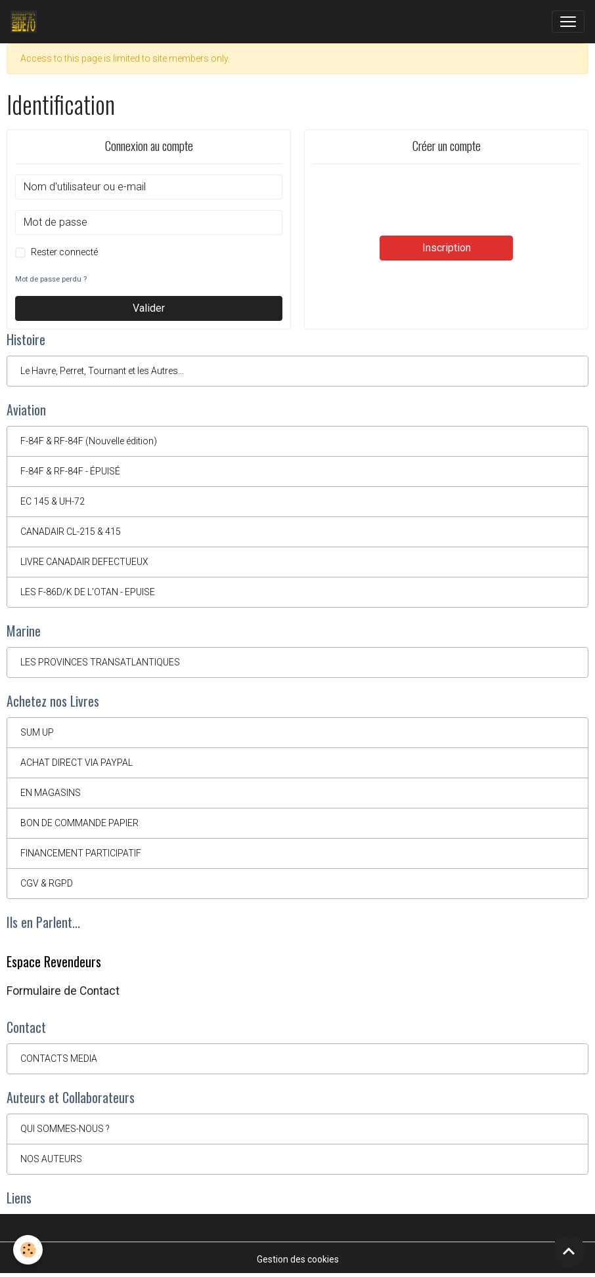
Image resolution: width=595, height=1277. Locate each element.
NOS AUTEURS (51, 1159)
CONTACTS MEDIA (58, 1058)
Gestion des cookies (298, 1259)
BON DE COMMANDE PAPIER (79, 823)
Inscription (446, 247)
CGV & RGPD (46, 883)
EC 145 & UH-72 (52, 501)
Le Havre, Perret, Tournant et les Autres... (102, 371)
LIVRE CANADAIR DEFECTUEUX (84, 561)
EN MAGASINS (50, 792)
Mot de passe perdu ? (51, 279)
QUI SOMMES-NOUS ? (65, 1128)
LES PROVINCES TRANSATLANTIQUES (100, 662)
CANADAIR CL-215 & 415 (70, 531)
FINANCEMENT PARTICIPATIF (80, 853)
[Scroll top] (568, 1250)
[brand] (26, 21)
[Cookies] (28, 1250)
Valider (149, 308)
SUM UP (37, 732)
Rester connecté (64, 252)
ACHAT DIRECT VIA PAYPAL (76, 762)
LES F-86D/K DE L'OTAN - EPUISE (87, 592)
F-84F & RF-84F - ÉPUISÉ (70, 471)
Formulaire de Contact (63, 990)
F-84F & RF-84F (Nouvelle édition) (88, 441)
